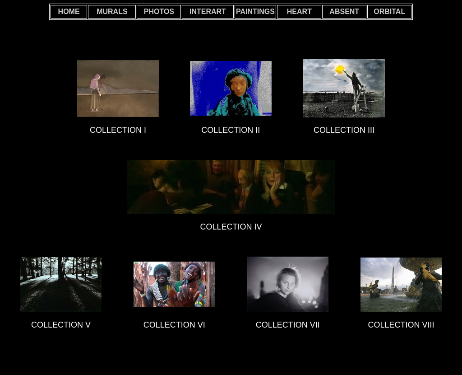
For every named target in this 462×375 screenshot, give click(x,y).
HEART (299, 11)
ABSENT (344, 11)
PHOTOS (159, 11)
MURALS (112, 11)
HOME (69, 11)
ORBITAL (389, 11)
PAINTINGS (255, 11)
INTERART (207, 11)
